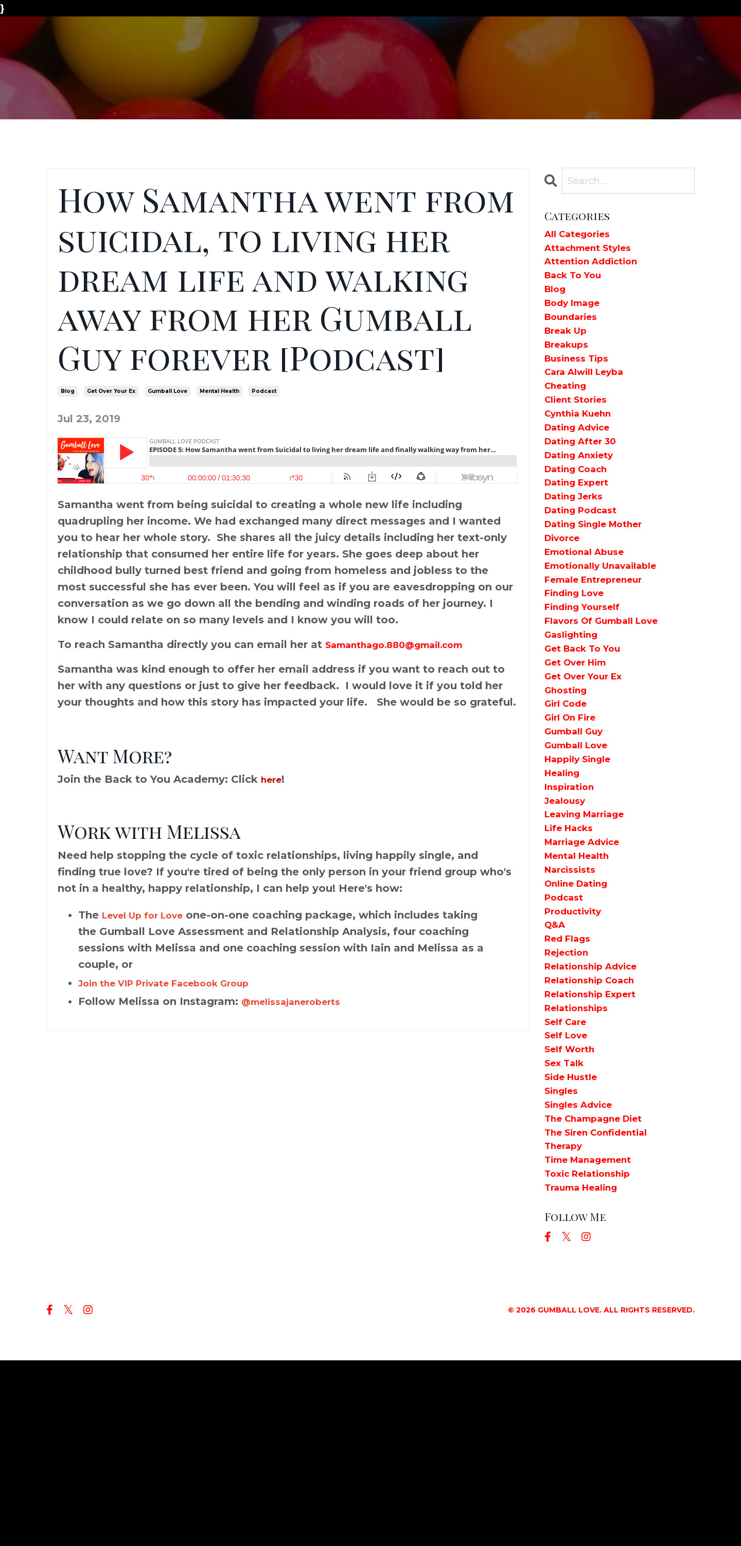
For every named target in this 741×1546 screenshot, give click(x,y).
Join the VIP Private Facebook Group (179, 983)
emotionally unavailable (611, 631)
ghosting (569, 780)
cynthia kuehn (584, 450)
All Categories (582, 236)
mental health (219, 391)
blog (68, 391)
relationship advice (598, 1109)
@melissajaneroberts (299, 1001)
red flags (571, 1076)
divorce (565, 598)
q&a (556, 1059)
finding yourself (588, 681)
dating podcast (587, 566)
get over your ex (111, 391)
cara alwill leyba (591, 401)
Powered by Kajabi (658, 1519)
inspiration (573, 895)
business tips (581, 385)
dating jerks (578, 549)
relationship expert (598, 1142)
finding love (579, 664)
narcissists (574, 993)
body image (577, 319)
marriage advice (588, 961)
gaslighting (575, 714)
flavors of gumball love (611, 697)
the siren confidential (604, 1306)
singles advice (584, 1273)
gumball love (167, 391)
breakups (570, 368)
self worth (573, 1207)
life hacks (573, 944)
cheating (569, 417)
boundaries (575, 335)
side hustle (575, 1240)
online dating (582, 1010)
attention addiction (598, 269)
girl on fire (574, 812)
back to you (578, 286)
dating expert (582, 533)
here (273, 779)
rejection (570, 1092)
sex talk (567, 1224)
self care (569, 1175)
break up (570, 352)
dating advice (583, 467)
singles (564, 1257)
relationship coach (597, 1125)
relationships (581, 1158)
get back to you (589, 730)
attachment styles (595, 253)
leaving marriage (592, 928)
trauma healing (587, 1372)
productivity (577, 1043)
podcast (264, 391)
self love (569, 1191)
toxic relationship (594, 1356)
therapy (566, 1323)
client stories (580, 434)
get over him (581, 747)
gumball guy (579, 829)
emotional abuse (591, 615)
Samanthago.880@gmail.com (407, 644)
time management (596, 1339)
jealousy (568, 911)
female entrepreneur (602, 648)
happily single (583, 862)
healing (565, 878)
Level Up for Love (150, 915)
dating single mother (602, 582)
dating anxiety (585, 500)
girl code (569, 796)
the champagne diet (602, 1290)
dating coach (581, 516)
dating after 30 (586, 483)
